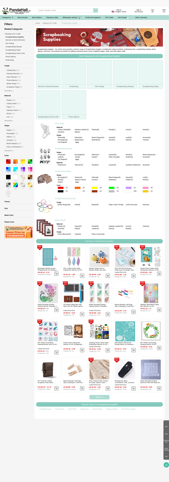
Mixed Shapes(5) (114, 177)
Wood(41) (112, 129)
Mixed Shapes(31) (98, 137)
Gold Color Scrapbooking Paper (145, 191)
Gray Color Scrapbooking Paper (111, 191)
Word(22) (129, 155)
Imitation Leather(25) (116, 226)
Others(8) (95, 177)
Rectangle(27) (63, 177)
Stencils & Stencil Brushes (15, 40)
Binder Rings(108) (64, 204)
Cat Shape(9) (62, 142)
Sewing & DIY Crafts (50, 23)
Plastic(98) (95, 129)
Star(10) (128, 140)
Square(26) (112, 155)
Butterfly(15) (96, 140)
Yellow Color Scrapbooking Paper (94, 188)
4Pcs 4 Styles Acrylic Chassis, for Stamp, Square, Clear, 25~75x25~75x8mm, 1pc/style (98, 381)
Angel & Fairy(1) (80, 180)
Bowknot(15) (79, 140)
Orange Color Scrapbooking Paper (78, 188)
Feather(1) (129, 180)
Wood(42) (95, 165)
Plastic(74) (61, 226)
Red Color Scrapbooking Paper (61, 188)
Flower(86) (61, 137)
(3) (101, 187)
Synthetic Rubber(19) (133, 165)
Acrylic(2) (61, 132)
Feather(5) (129, 157)
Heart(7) (94, 157)
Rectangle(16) (63, 140)
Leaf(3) (145, 177)
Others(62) (78, 137)
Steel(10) (146, 129)
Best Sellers (37, 17)
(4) (152, 187)
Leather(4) (95, 228)
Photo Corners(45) (98, 234)
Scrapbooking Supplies (70, 23)
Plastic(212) (62, 165)
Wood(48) (95, 226)
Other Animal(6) (114, 157)
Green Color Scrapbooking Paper (111, 188)
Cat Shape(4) (62, 159)
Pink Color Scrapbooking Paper (145, 188)
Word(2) (60, 180)
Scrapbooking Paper (63, 171)
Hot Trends (124, 17)
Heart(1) (145, 180)
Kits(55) (77, 204)
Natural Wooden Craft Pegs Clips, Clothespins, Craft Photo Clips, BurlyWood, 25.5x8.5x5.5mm (73, 381)
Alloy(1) (77, 132)
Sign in (139, 11)
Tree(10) (146, 140)
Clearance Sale (52, 17)
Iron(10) (128, 129)
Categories (6, 17)
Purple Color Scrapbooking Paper (128, 188)
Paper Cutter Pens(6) (116, 204)
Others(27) (95, 155)
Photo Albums (60, 220)
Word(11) (112, 140)
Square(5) (129, 177)
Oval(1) (60, 182)
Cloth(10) (146, 226)
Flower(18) (78, 177)
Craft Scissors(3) (131, 204)
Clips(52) (78, 234)
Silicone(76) (79, 165)
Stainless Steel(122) (82, 129)
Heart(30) (112, 137)
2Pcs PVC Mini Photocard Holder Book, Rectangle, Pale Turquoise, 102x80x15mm (124, 269)
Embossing (10, 60)
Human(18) (146, 137)
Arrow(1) (95, 180)
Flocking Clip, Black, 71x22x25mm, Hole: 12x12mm (124, 381)
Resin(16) (146, 165)
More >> (99, 397)
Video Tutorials (141, 17)
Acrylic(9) (61, 228)
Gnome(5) (146, 157)
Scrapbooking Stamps (63, 148)
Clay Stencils (59, 409)
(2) (67, 187)
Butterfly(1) (112, 180)
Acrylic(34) (112, 165)
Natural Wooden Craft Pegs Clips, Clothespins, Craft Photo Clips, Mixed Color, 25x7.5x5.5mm (124, 305)
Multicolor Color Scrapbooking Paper (128, 191)
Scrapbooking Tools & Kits (65, 198)
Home (38, 23)
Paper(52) (78, 226)
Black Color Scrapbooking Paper (61, 191)
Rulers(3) (146, 204)
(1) (67, 191)
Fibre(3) (111, 228)
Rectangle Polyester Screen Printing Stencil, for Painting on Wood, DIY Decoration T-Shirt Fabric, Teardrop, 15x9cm (47, 269)
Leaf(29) (128, 137)
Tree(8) (77, 157)
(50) (135, 191)
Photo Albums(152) (64, 234)
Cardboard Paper (45, 409)
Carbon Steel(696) (64, 129)
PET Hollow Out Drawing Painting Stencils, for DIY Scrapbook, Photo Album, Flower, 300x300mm (148, 343)
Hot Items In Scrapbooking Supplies (99, 241)
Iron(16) (128, 226)
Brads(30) (95, 204)
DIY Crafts (109, 17)
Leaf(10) (61, 157)
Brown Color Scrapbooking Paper (94, 191)
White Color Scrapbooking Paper (78, 191)
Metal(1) (128, 228)
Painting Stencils (112, 409)
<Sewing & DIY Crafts (12, 34)
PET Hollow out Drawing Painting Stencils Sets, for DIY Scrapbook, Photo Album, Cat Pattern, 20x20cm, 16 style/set (47, 343)
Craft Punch (72, 409)
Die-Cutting (59, 123)
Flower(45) (61, 155)
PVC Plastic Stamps (128, 409)
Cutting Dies (84, 409)
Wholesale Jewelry (72, 17)
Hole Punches (97, 409)
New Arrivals (23, 17)
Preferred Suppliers (93, 17)
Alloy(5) (77, 228)
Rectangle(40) (79, 155)
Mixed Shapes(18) (149, 155)
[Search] (74, 10)
